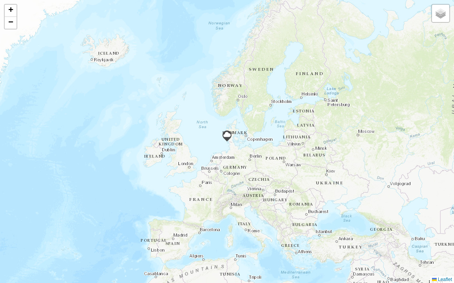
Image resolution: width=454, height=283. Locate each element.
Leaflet (442, 279)
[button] (227, 136)
